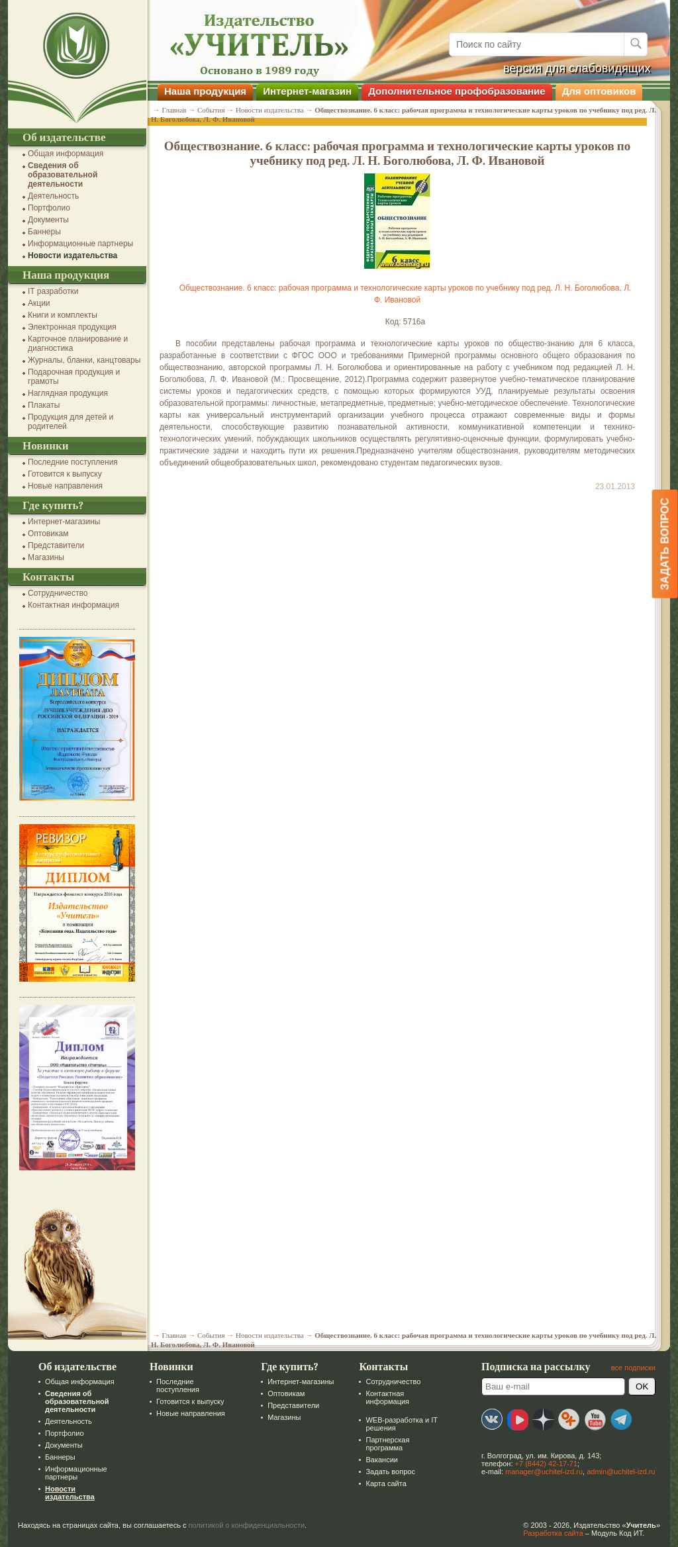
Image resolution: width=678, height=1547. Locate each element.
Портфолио (49, 207)
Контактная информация (73, 605)
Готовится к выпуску (65, 474)
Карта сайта (385, 1483)
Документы (48, 219)
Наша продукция (205, 91)
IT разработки (53, 291)
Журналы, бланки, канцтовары (84, 360)
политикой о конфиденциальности (247, 1525)
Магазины (46, 557)
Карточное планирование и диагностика (78, 343)
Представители (56, 545)
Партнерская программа (387, 1444)
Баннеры (44, 231)
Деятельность (53, 196)
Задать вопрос (389, 1472)
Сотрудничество (57, 593)
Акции (39, 303)
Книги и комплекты (62, 315)
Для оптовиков (599, 91)
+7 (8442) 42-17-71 (546, 1464)
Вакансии (381, 1460)
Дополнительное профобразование (457, 91)
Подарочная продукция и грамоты (74, 376)
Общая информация (65, 153)
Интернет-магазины (64, 521)
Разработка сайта (553, 1533)
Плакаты (44, 405)
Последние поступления (73, 462)
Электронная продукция (72, 327)
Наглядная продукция (68, 393)
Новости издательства (72, 255)
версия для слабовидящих (577, 68)
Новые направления (65, 486)
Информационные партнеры (80, 243)
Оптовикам (48, 533)
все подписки (633, 1368)
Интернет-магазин (307, 91)
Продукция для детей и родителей (70, 421)
